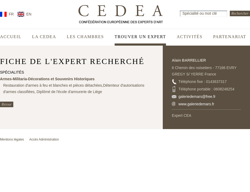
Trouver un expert (140, 37)
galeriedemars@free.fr (197, 96)
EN (28, 14)
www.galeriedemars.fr (196, 104)
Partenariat (229, 37)
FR (11, 14)
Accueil (11, 37)
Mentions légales (12, 139)
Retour (7, 104)
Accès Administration (44, 139)
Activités (189, 37)
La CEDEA (44, 37)
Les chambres (85, 37)
